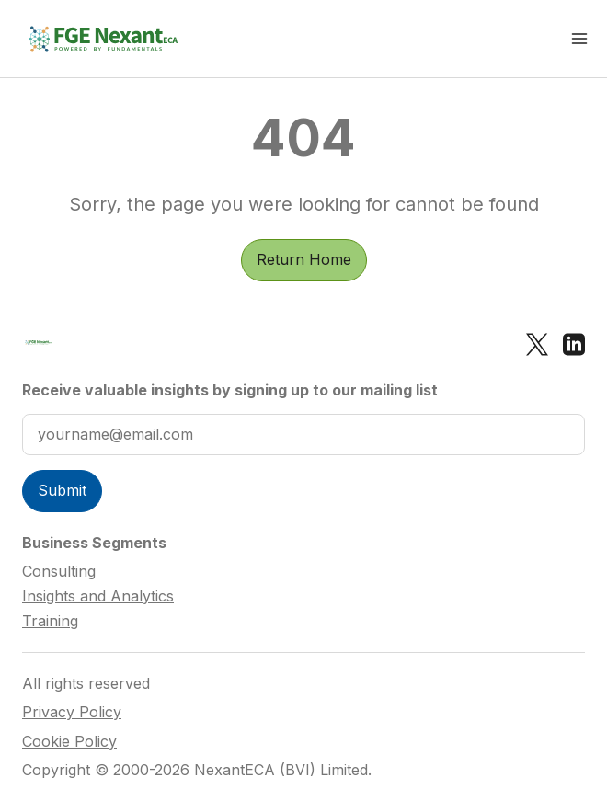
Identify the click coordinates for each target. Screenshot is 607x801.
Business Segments (94, 542)
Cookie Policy (69, 741)
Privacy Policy (71, 712)
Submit (62, 490)
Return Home (304, 259)
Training (50, 621)
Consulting (59, 571)
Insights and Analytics (98, 596)
